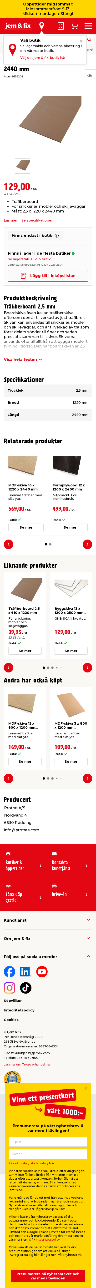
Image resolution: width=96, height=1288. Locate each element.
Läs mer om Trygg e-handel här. (27, 1064)
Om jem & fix (17, 938)
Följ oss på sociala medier (30, 957)
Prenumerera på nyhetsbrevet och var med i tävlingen (48, 1276)
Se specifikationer (37, 220)
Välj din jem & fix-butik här (43, 58)
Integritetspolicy (19, 1010)
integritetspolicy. (48, 1239)
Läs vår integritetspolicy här (32, 1163)
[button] (46, 544)
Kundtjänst (15, 920)
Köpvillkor (13, 1001)
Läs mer (11, 220)
